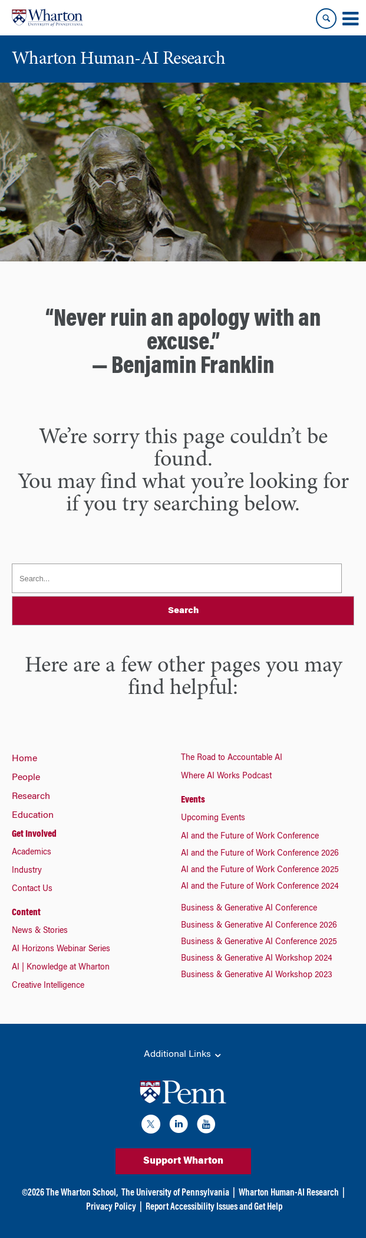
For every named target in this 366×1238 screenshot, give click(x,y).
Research (31, 796)
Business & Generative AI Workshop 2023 (256, 975)
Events (193, 800)
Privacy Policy (111, 1207)
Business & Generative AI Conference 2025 (259, 942)
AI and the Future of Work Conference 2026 (260, 854)
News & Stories (40, 931)
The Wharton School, (82, 1193)
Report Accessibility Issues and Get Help (214, 1207)
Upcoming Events (213, 818)
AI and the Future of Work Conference (250, 837)
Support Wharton (183, 1161)
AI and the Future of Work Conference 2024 (260, 887)
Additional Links (183, 1055)
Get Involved (34, 834)
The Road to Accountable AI (231, 758)
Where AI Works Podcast (226, 776)
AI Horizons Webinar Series (61, 949)
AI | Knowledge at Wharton (61, 968)
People (26, 777)
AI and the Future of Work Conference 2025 (260, 870)
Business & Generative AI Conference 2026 (259, 926)
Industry (27, 871)
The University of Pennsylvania (175, 1193)
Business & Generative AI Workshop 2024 (256, 959)
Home (24, 759)
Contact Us (32, 889)
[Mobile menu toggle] (350, 19)
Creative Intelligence (48, 986)
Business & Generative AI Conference (249, 909)
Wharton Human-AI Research (289, 1193)
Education (33, 815)
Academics (31, 853)
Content (26, 913)
